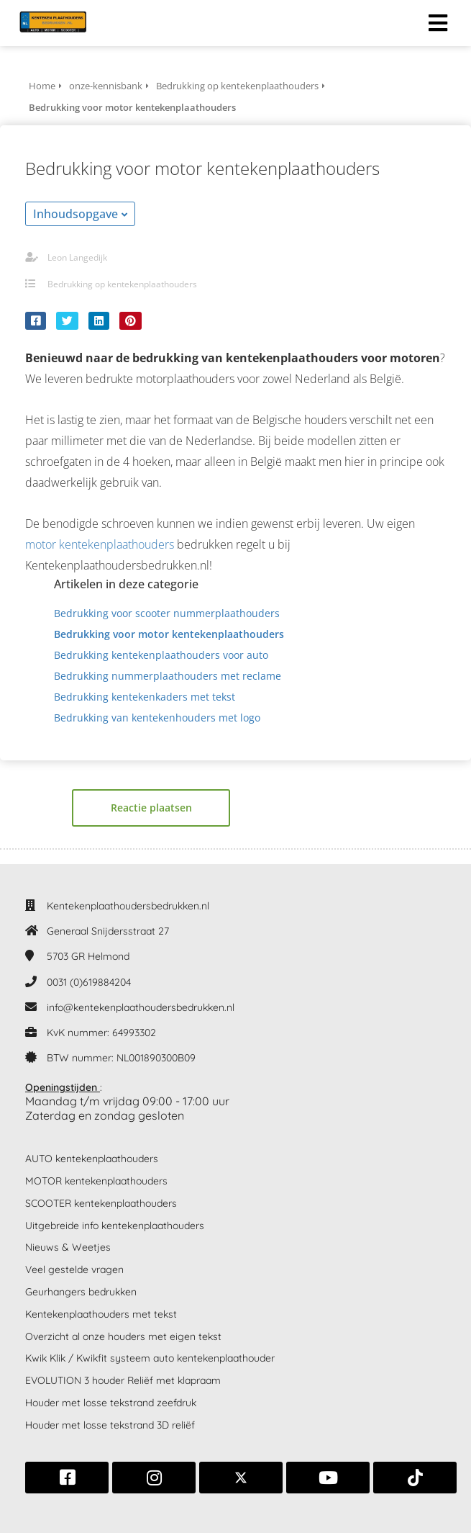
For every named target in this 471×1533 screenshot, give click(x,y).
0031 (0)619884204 (89, 982)
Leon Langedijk (77, 257)
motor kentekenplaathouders (99, 544)
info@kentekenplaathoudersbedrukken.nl (140, 1007)
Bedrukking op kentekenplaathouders (122, 284)
